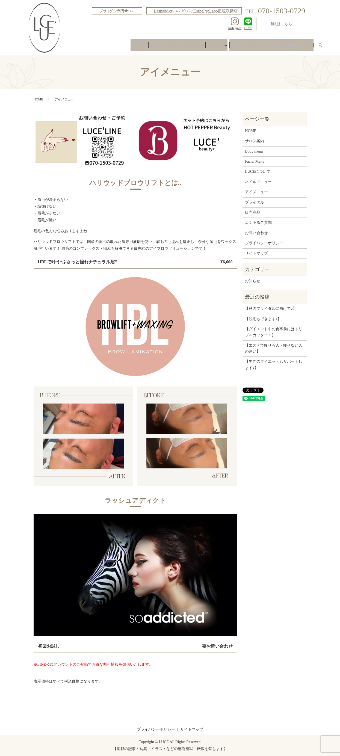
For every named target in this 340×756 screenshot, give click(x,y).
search (323, 47)
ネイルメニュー (258, 182)
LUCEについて (199, 47)
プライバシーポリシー (264, 243)
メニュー (223, 47)
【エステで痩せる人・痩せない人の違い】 (273, 348)
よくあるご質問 (271, 47)
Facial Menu (254, 161)
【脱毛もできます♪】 (263, 319)
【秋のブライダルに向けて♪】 (271, 308)
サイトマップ (256, 253)
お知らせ (252, 281)
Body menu (254, 151)
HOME (154, 47)
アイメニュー (256, 192)
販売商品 (246, 47)
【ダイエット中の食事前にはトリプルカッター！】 (273, 332)
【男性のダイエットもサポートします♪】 (273, 364)
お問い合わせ (300, 47)
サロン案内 (173, 47)
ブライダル (254, 202)
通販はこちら (280, 24)
